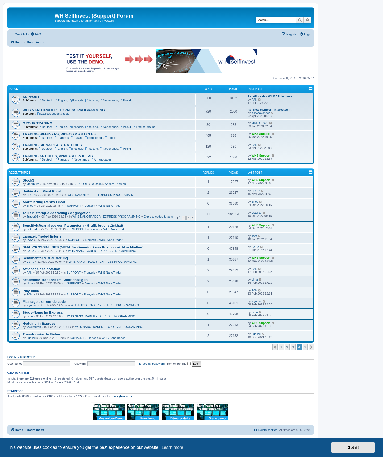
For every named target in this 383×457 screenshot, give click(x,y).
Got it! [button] (353, 447)
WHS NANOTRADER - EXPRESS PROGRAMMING (64, 110)
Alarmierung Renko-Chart (44, 202)
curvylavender (261, 112)
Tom (254, 236)
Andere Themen (115, 184)
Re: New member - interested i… (270, 109)
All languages (100, 159)
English (60, 100)
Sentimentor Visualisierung (45, 258)
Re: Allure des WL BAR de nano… (271, 96)
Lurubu (31, 337)
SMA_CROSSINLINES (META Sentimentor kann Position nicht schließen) (83, 247)
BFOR (31, 194)
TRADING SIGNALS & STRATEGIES (52, 145)
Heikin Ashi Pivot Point (42, 191)
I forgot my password (151, 363)
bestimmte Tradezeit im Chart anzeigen (55, 280)
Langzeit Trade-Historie (42, 236)
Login (11, 357)
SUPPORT (31, 97)
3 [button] (293, 347)
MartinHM (33, 184)
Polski (125, 100)
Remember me (179, 363)
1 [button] (281, 347)
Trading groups (143, 126)
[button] (275, 347)
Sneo (30, 205)
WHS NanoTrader (110, 205)
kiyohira (32, 305)
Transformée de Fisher (41, 334)
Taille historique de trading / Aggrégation (57, 213)
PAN (254, 99)
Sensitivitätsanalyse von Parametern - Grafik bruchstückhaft (73, 225)
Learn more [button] (172, 447)
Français (76, 100)
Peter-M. (32, 229)
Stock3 (28, 180)
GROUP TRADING (37, 123)
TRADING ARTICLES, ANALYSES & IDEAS (58, 156)
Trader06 (32, 216)
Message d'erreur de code (44, 302)
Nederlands (108, 100)
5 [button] (305, 347)
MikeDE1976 (260, 122)
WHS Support (261, 133)
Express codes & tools (53, 113)
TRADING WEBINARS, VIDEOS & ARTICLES (59, 134)
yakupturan (34, 327)
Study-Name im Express (43, 312)
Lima (30, 283)
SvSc (30, 240)
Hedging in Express (39, 323)
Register (27, 357)
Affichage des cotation (41, 269)
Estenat (256, 212)
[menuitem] (35, 34)
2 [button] (287, 347)
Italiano (91, 100)
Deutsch (45, 100)
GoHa (30, 250)
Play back (31, 291)
